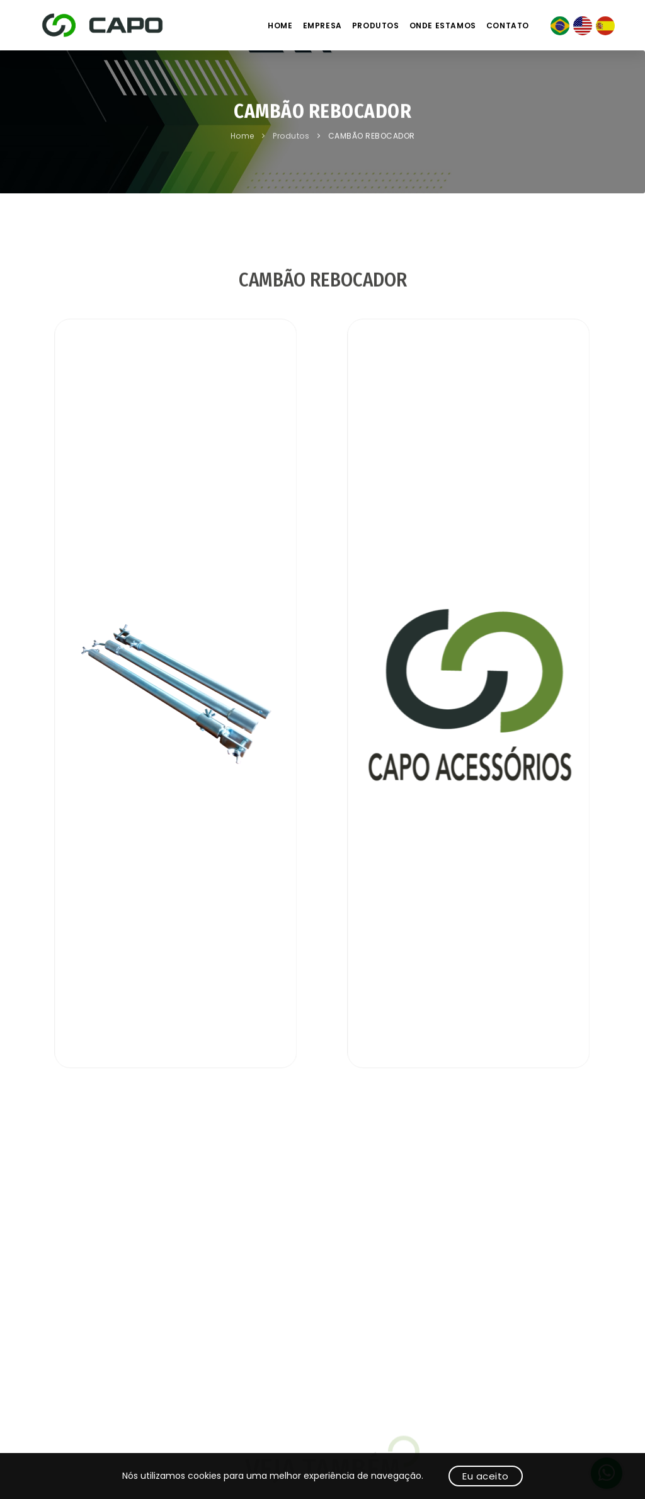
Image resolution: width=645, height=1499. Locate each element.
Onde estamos (442, 25)
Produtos (375, 25)
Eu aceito (485, 1476)
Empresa (322, 25)
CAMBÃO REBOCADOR (371, 137)
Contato (507, 25)
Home (280, 25)
